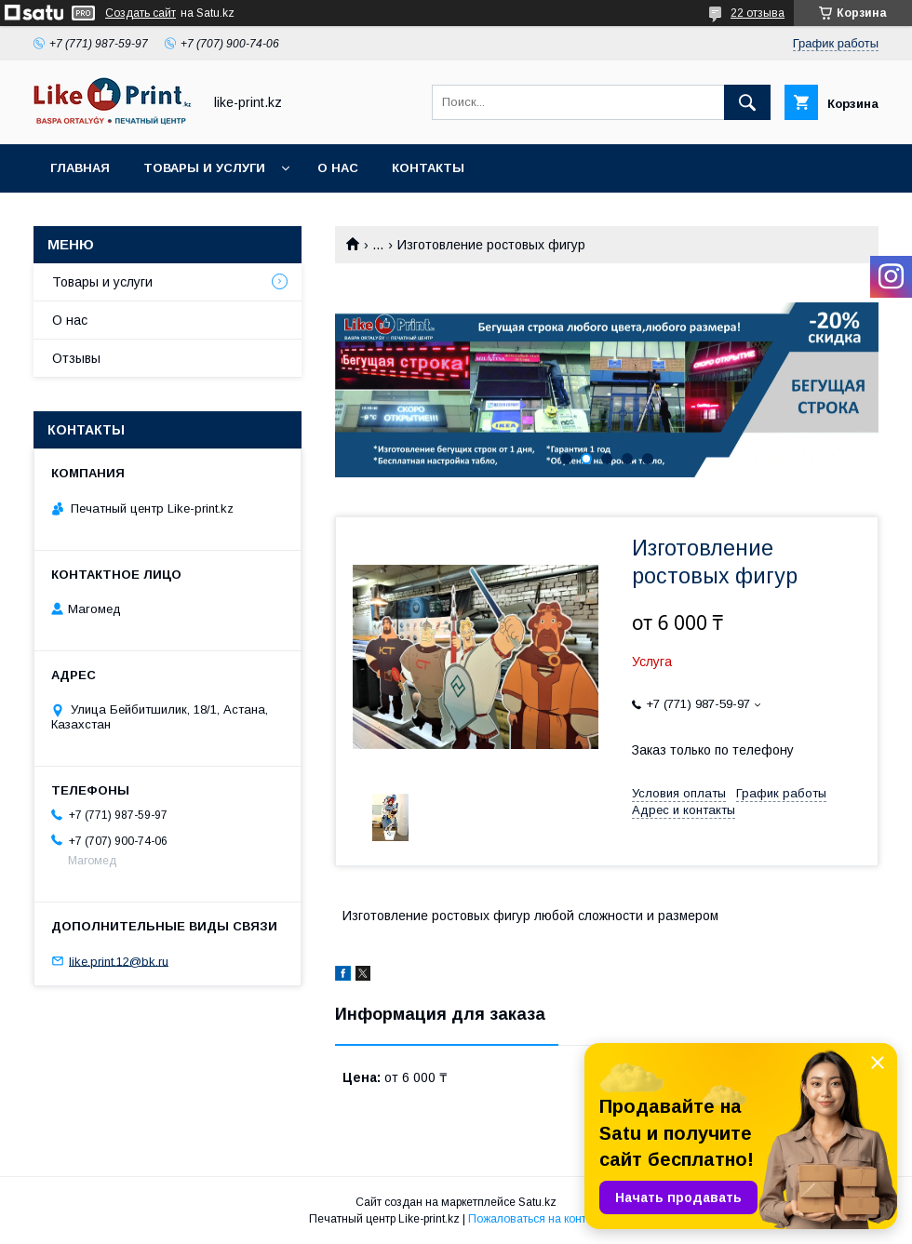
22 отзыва (758, 13)
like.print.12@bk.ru (118, 961)
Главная (80, 168)
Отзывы (76, 358)
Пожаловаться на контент (536, 1218)
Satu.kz (537, 1202)
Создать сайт (140, 13)
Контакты (428, 168)
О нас (337, 168)
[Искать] (747, 102)
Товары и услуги (204, 168)
